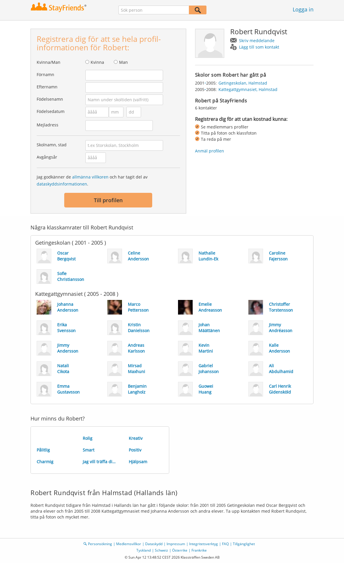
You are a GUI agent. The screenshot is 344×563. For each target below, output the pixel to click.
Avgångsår (47, 157)
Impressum (176, 543)
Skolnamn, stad (52, 144)
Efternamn (47, 87)
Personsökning (100, 543)
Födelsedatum (51, 111)
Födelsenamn (50, 99)
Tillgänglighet (244, 543)
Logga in (303, 9)
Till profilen (108, 200)
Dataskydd (153, 543)
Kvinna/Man (48, 62)
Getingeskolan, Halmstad (242, 83)
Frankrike (199, 550)
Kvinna (97, 62)
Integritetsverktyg (203, 543)
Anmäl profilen (209, 151)
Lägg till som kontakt (259, 47)
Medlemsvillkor (128, 543)
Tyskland (143, 550)
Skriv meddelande (256, 40)
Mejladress (47, 125)
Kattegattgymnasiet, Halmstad (247, 89)
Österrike (179, 550)
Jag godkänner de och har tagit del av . (92, 180)
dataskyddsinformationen (62, 184)
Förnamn (45, 74)
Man (123, 62)
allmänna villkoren (90, 177)
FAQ (225, 543)
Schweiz (161, 550)
